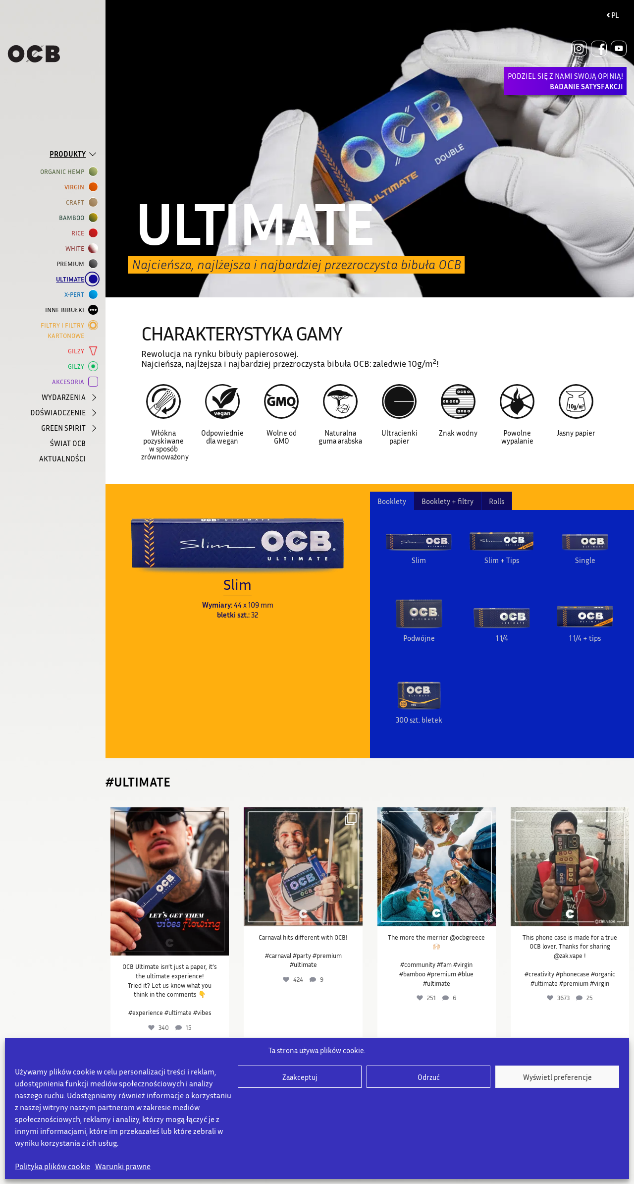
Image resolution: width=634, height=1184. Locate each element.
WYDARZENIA (64, 397)
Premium (72, 264)
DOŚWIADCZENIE (58, 412)
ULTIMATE (72, 279)
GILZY (78, 351)
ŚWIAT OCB (68, 443)
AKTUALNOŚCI (62, 458)
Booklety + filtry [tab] (448, 501)
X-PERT (76, 294)
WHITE (76, 248)
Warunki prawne (123, 1166)
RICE (79, 233)
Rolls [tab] (496, 501)
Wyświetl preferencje (557, 1076)
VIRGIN (76, 187)
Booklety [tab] (391, 501)
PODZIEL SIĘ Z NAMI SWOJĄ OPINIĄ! (565, 81)
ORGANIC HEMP (64, 172)
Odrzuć (429, 1076)
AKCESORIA (70, 382)
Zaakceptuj (299, 1076)
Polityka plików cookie (52, 1166)
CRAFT (77, 202)
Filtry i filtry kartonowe (64, 329)
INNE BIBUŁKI (66, 310)
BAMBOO (73, 218)
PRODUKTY (68, 153)
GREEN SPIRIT (63, 427)
